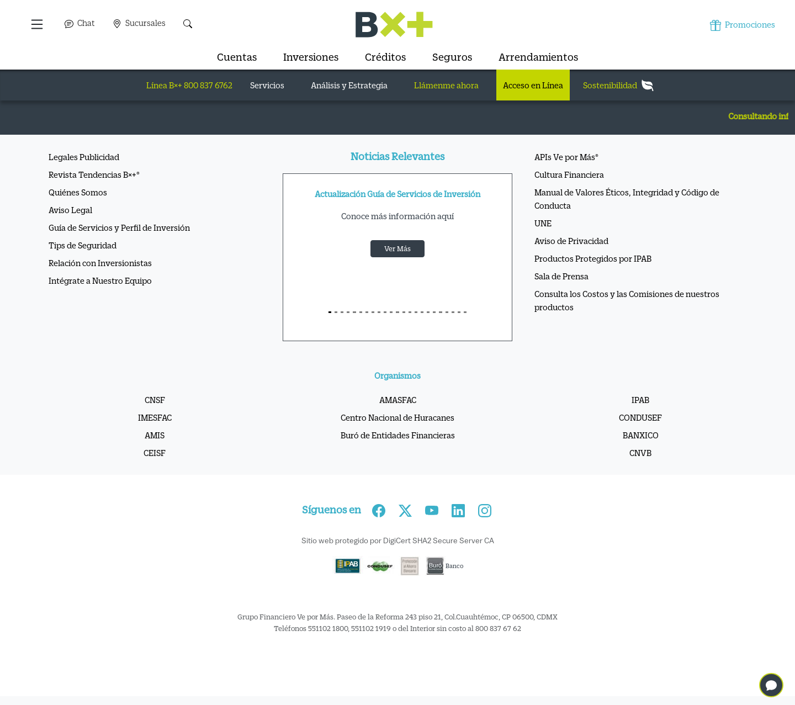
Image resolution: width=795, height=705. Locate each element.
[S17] (434, 312)
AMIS (155, 435)
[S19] (447, 312)
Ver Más (397, 248)
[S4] (354, 312)
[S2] (342, 312)
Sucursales (139, 23)
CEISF (155, 452)
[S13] (410, 312)
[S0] (329, 312)
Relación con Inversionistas (100, 262)
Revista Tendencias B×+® (94, 174)
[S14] (416, 312)
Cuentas (237, 56)
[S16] (428, 312)
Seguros (452, 56)
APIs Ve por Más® (566, 156)
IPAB (640, 399)
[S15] (422, 312)
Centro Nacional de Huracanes (397, 417)
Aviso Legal (70, 209)
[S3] (348, 312)
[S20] (453, 312)
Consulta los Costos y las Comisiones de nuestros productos (626, 300)
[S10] (391, 312)
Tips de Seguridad (82, 245)
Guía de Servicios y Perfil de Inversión (119, 227)
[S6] (366, 312)
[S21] (459, 312)
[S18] (440, 312)
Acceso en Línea (533, 85)
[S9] (385, 312)
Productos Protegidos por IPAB (592, 258)
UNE (543, 223)
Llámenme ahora (446, 85)
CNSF (155, 399)
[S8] (379, 312)
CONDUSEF (640, 417)
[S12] (403, 312)
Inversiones (310, 56)
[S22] (465, 312)
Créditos (385, 56)
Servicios (267, 85)
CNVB (640, 452)
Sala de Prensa (561, 276)
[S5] (360, 312)
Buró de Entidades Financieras (398, 435)
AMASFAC (397, 399)
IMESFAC (155, 417)
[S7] (373, 312)
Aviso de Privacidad (571, 240)
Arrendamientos (538, 56)
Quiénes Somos (78, 192)
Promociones (742, 25)
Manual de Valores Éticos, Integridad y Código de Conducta (626, 199)
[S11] (397, 312)
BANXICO (641, 435)
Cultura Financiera (569, 174)
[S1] (336, 312)
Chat (80, 23)
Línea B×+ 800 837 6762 (189, 85)
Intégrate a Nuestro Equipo (100, 280)
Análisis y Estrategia (349, 85)
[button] (38, 24)
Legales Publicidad (84, 156)
